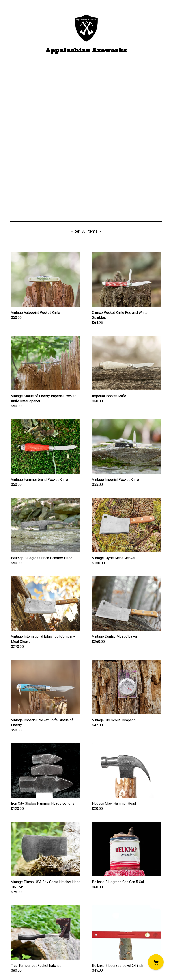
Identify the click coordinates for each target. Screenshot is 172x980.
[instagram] (25, 942)
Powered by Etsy (23, 967)
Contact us (18, 950)
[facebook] (12, 942)
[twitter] (19, 942)
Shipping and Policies (27, 955)
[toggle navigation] (159, 29)
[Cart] (156, 962)
